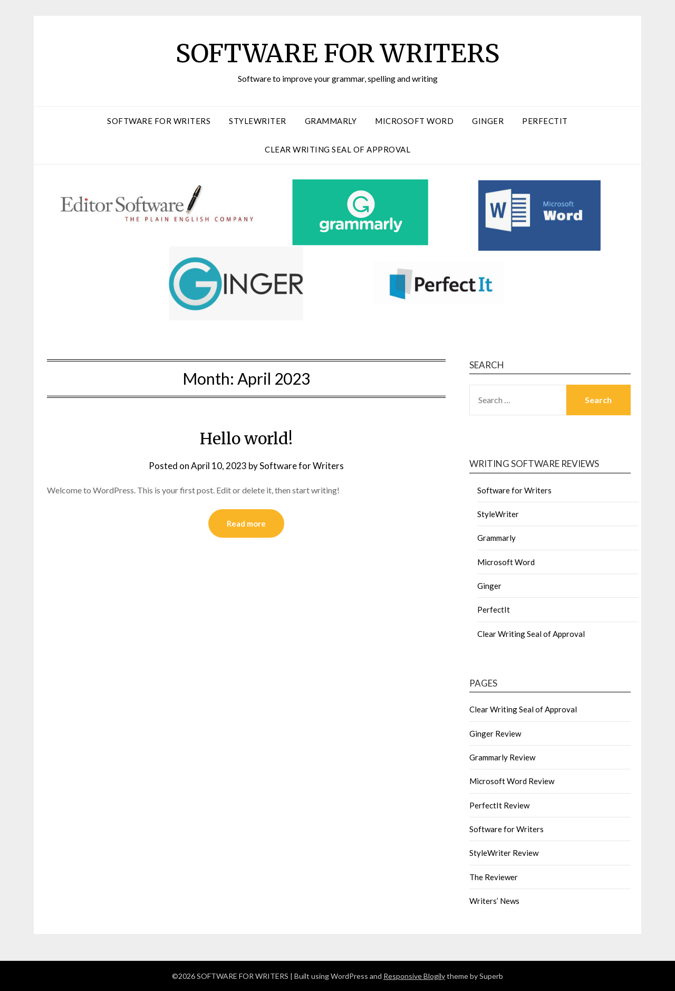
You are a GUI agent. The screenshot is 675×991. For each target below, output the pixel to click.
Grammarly (331, 121)
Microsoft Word (414, 121)
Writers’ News (494, 901)
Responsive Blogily (414, 975)
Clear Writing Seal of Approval (337, 149)
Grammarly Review (502, 757)
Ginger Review (495, 733)
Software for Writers (158, 121)
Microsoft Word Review (511, 781)
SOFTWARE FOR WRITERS (337, 53)
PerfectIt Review (499, 805)
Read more (246, 523)
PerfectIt (545, 121)
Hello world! (246, 438)
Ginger (488, 121)
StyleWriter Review (503, 852)
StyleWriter (257, 121)
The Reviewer (493, 877)
